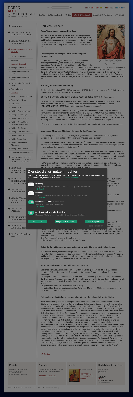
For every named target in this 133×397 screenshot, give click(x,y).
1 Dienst (39, 189)
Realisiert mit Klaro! (96, 226)
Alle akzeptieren (94, 222)
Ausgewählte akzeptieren (66, 222)
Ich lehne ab (37, 222)
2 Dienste (40, 198)
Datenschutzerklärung (71, 178)
